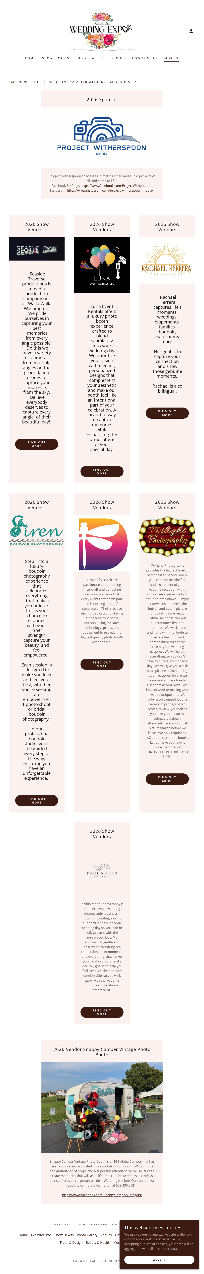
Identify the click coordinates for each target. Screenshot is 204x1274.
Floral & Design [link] (71, 1242)
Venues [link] (119, 58)
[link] (102, 30)
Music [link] (117, 1242)
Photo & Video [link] (149, 1235)
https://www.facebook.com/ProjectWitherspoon (117, 185)
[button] (191, 31)
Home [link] (30, 58)
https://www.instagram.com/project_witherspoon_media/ (110, 190)
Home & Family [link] (174, 1235)
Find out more (36, 444)
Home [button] (23, 1235)
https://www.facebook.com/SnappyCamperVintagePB (102, 1195)
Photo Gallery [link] (90, 58)
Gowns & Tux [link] (145, 58)
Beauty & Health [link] (98, 1242)
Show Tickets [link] (55, 58)
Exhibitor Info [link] (41, 1235)
